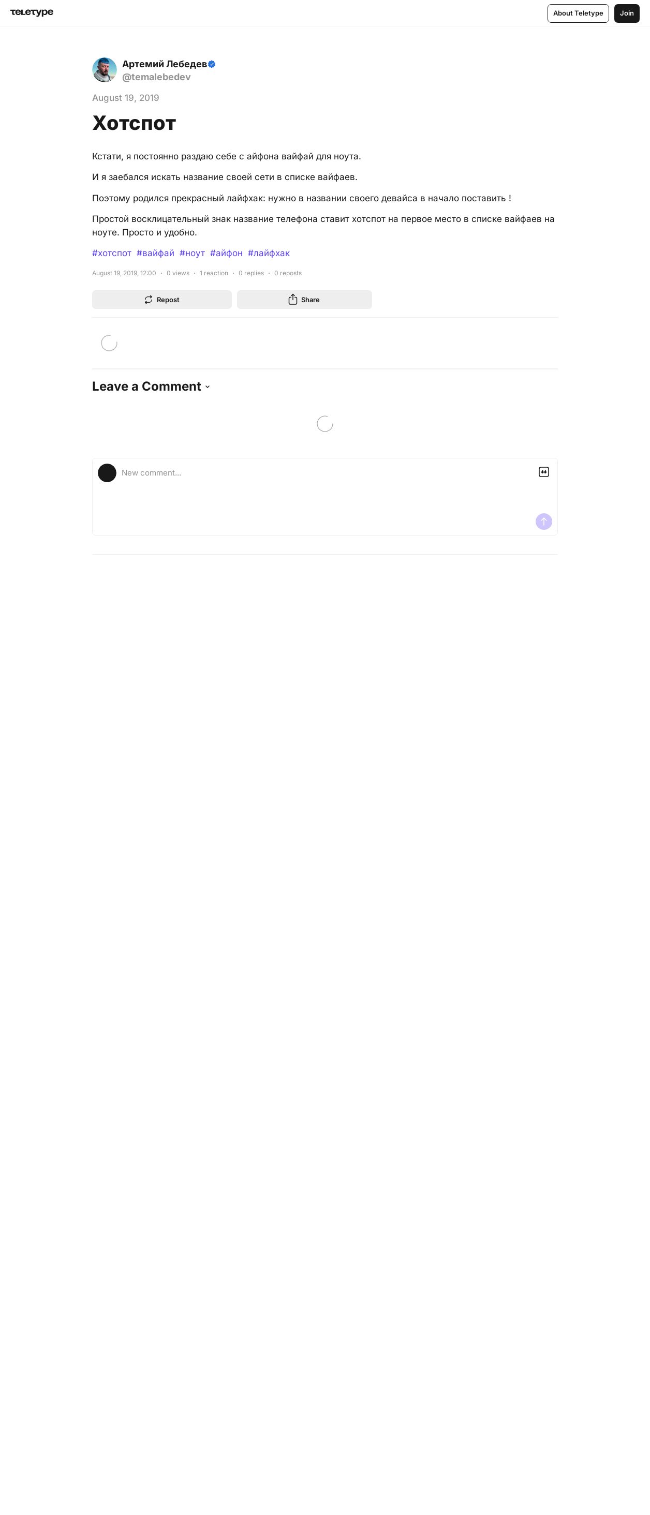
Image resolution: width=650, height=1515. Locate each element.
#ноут (192, 253)
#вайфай (155, 253)
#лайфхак (269, 253)
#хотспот (111, 253)
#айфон (226, 253)
